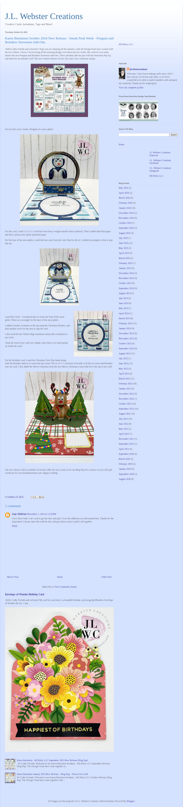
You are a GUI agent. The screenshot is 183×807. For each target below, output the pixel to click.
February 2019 (125, 464)
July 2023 (123, 358)
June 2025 (123, 243)
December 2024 (126, 273)
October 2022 (125, 404)
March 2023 (124, 378)
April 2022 (124, 434)
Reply (15, 526)
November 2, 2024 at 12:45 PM (41, 514)
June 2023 (123, 363)
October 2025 (125, 223)
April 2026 (124, 193)
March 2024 (124, 318)
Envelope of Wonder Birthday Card (24, 594)
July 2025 (123, 238)
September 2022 (126, 408)
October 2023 (125, 343)
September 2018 (126, 474)
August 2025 (124, 233)
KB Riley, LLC (126, 44)
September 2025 (126, 228)
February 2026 (125, 203)
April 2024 (124, 313)
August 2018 (124, 479)
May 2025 (123, 248)
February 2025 (125, 263)
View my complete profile (131, 87)
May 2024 (123, 308)
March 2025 (124, 258)
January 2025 (125, 268)
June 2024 (123, 303)
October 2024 (125, 283)
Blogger (131, 801)
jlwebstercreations (138, 69)
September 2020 (126, 454)
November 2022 (126, 399)
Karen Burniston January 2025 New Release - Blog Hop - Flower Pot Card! (52, 774)
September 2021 (126, 444)
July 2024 (123, 298)
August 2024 (124, 293)
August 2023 (124, 353)
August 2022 (124, 413)
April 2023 (124, 373)
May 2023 (123, 368)
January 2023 (125, 388)
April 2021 (124, 449)
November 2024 (126, 278)
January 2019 (125, 469)
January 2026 (125, 208)
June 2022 (123, 424)
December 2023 (126, 333)
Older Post (106, 577)
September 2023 (126, 348)
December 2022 (126, 394)
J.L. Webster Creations (44, 16)
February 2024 (125, 323)
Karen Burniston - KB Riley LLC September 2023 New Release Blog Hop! (52, 760)
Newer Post (12, 577)
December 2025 (126, 213)
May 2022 (123, 429)
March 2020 (124, 459)
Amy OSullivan (19, 514)
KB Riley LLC (157, 176)
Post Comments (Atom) (66, 587)
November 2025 (126, 218)
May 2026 (123, 188)
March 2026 (124, 198)
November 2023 (126, 338)
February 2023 (125, 383)
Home (60, 577)
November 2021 (126, 439)
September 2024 (126, 288)
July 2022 (123, 419)
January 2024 (125, 328)
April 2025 (124, 253)
